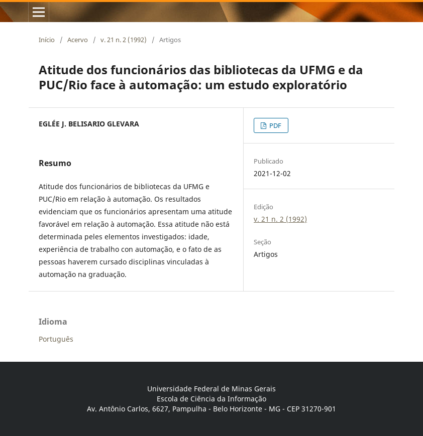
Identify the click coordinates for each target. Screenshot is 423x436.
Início (47, 39)
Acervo (77, 39)
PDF (274, 125)
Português (56, 339)
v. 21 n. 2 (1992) (123, 39)
